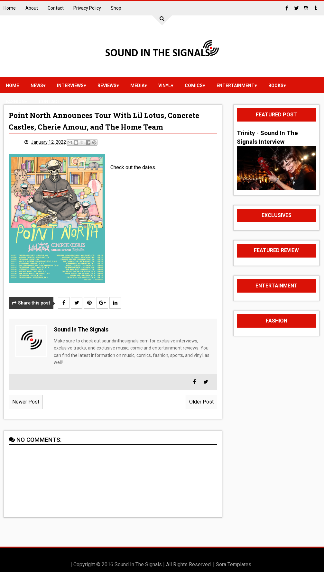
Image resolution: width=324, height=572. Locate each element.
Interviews (70, 85)
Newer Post (25, 402)
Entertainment (236, 85)
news (37, 85)
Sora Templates (233, 564)
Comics (194, 85)
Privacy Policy (87, 8)
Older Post (201, 402)
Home (10, 8)
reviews (106, 85)
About (31, 8)
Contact (56, 8)
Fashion (15, 101)
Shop (116, 8)
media (137, 85)
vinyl (164, 85)
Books (275, 85)
